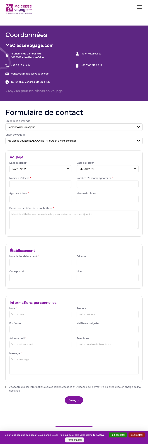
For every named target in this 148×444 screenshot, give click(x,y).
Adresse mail (17, 338)
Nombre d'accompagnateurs (95, 178)
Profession (15, 323)
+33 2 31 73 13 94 (21, 65)
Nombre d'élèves (20, 178)
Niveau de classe (86, 193)
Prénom (81, 308)
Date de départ (18, 162)
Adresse (81, 256)
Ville (80, 271)
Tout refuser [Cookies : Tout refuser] (136, 435)
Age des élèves (19, 193)
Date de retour (85, 162)
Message (15, 353)
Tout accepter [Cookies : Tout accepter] (117, 435)
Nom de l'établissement (24, 256)
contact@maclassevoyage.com (30, 73)
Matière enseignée (88, 323)
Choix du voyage (15, 134)
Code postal (16, 271)
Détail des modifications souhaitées (31, 208)
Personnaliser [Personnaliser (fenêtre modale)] (74, 440)
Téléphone (83, 338)
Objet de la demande (17, 121)
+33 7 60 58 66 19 (91, 65)
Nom (13, 308)
